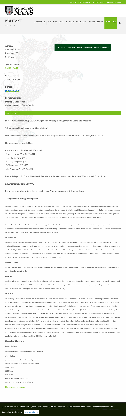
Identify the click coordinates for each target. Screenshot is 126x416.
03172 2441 (99, 2)
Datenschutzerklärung (15, 387)
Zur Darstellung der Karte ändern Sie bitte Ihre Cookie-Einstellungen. (83, 47)
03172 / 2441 (11, 68)
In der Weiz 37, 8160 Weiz (80, 2)
